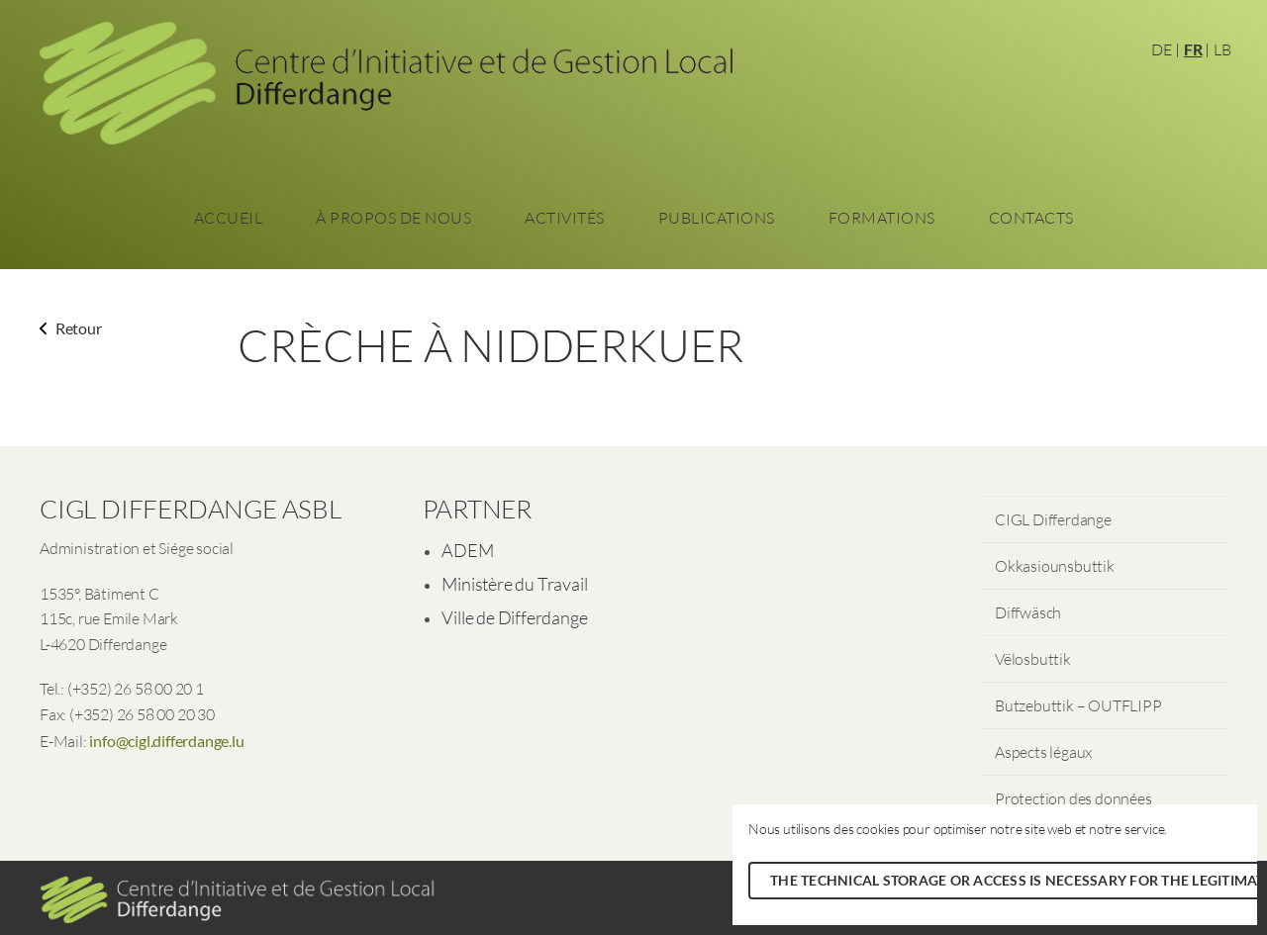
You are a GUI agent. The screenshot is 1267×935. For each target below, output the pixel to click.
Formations (881, 218)
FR (1193, 49)
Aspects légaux (1043, 752)
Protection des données (1073, 798)
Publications (716, 218)
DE (1161, 49)
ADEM (467, 550)
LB (1222, 49)
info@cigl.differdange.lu (166, 740)
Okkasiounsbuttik (1055, 566)
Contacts (1031, 218)
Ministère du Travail (514, 584)
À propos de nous (393, 218)
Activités (565, 218)
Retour (71, 328)
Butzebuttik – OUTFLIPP (1078, 705)
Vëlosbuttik (1033, 659)
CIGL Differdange (1053, 519)
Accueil (228, 218)
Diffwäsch (1028, 612)
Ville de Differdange (514, 617)
